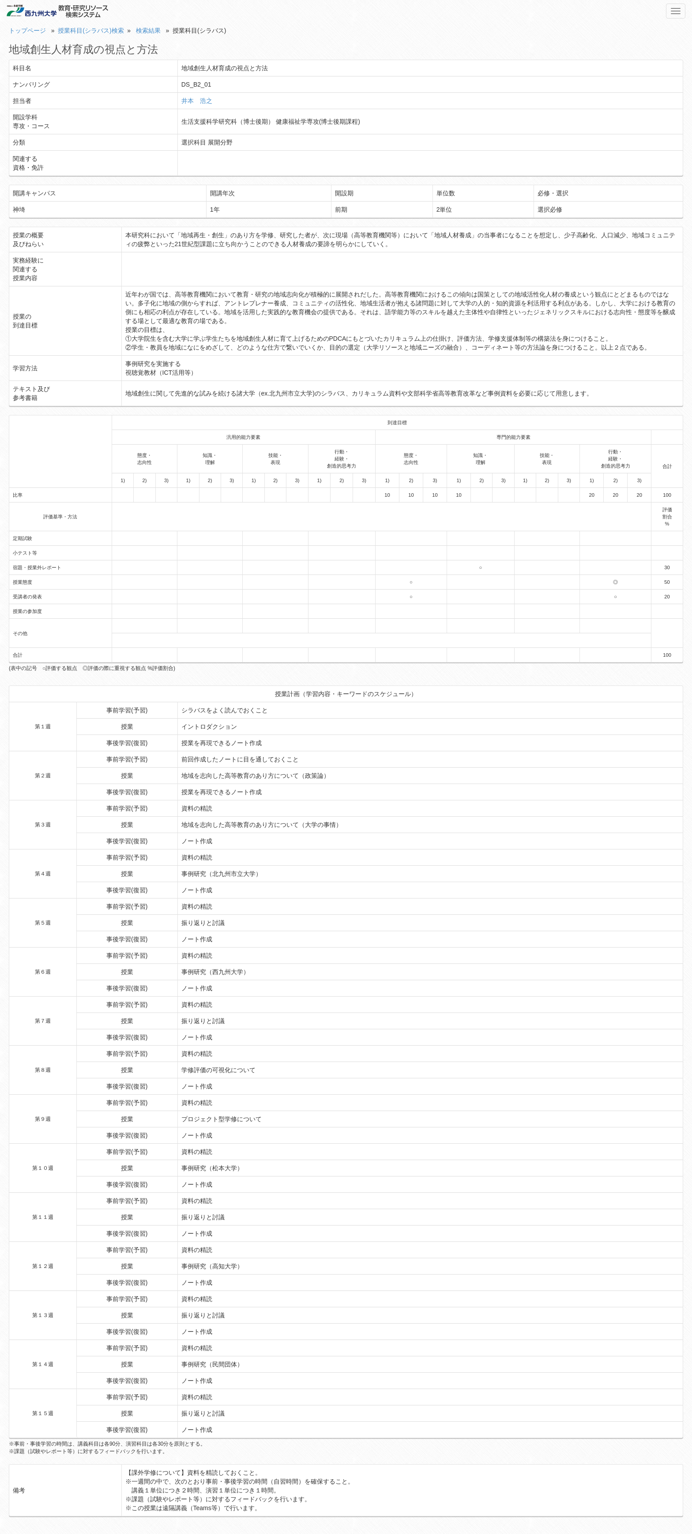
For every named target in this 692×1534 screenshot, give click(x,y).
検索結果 (148, 30)
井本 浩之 (196, 100)
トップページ (27, 30)
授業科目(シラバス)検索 (91, 30)
